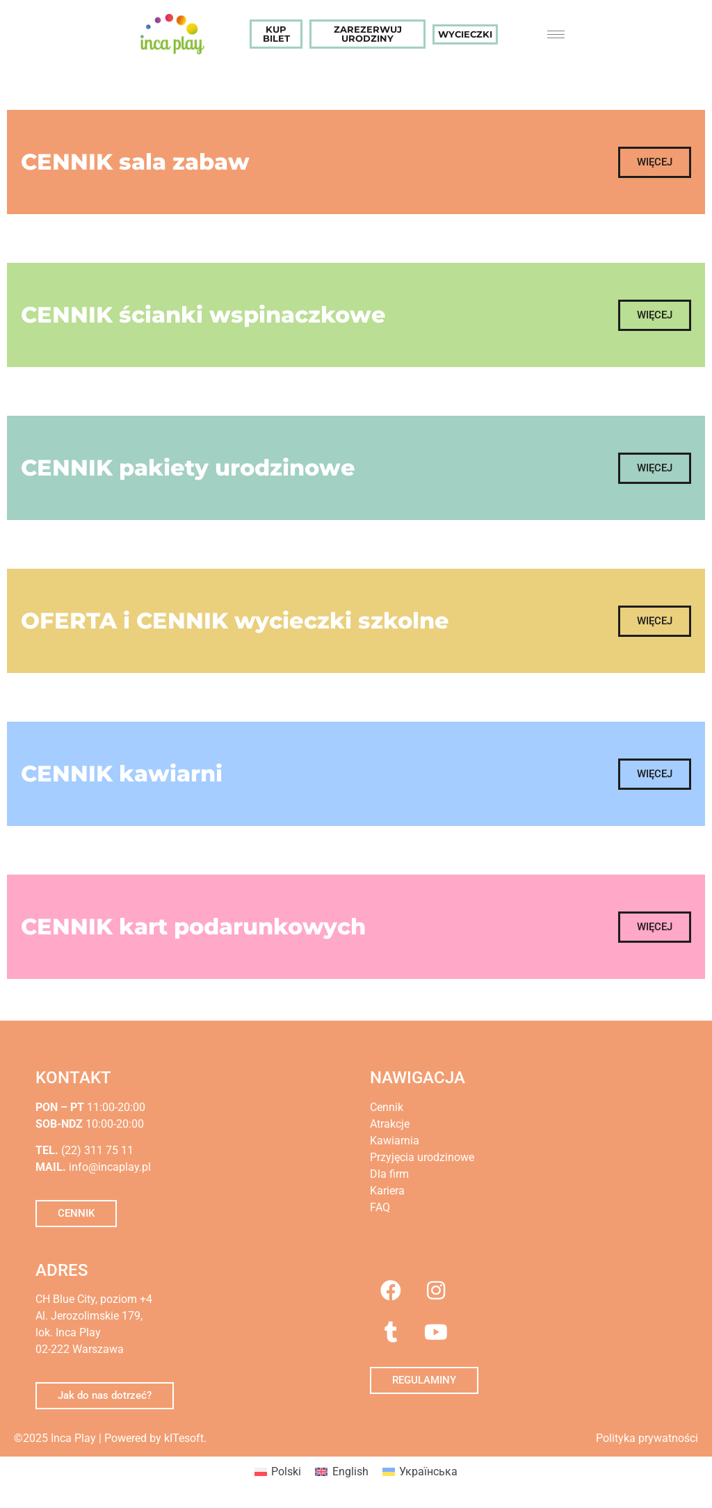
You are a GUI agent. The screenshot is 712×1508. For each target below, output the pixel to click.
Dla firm (389, 1174)
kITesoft (184, 1438)
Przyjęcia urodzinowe (422, 1157)
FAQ (380, 1207)
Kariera (387, 1190)
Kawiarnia (394, 1140)
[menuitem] (278, 1472)
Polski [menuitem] (286, 1471)
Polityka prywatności (647, 1438)
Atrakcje (390, 1123)
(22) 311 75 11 (96, 1150)
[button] (654, 162)
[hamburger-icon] (556, 34)
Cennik (386, 1107)
